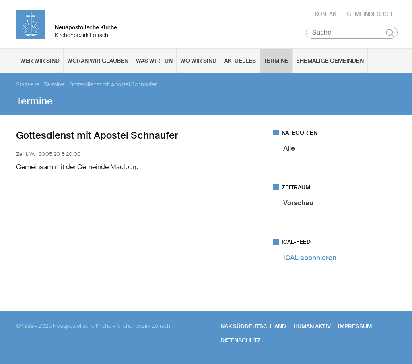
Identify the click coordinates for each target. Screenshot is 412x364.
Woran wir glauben (97, 60)
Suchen (390, 33)
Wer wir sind (40, 60)
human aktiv (312, 326)
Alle (289, 148)
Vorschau (298, 202)
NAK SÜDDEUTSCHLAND (253, 326)
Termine (276, 60)
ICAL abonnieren (309, 257)
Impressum (355, 326)
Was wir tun (154, 60)
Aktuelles (240, 60)
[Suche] (352, 33)
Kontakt (327, 14)
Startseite (27, 84)
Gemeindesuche (371, 14)
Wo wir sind (198, 60)
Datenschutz (240, 340)
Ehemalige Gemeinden (330, 60)
